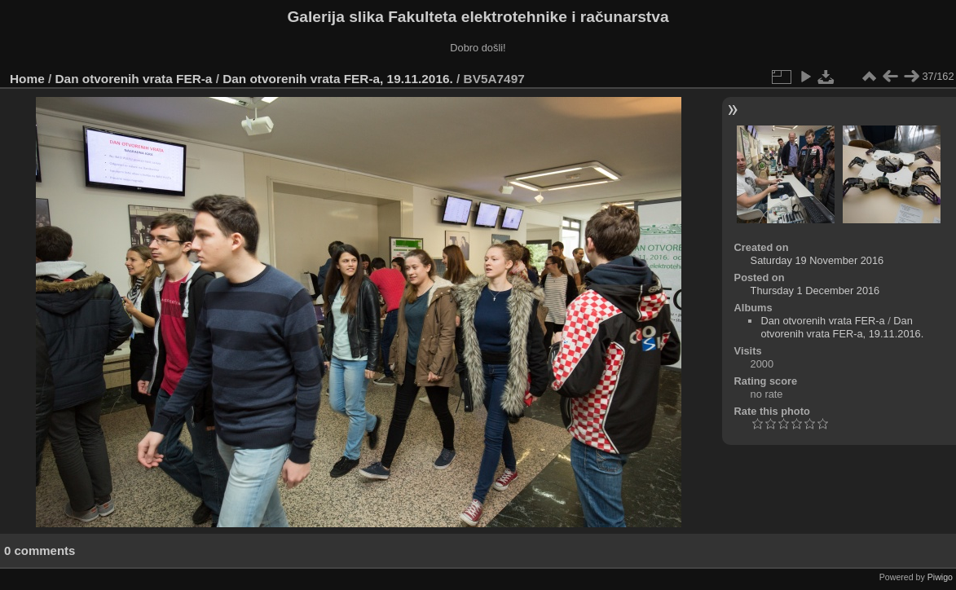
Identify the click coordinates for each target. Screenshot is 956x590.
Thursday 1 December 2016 (815, 290)
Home (27, 79)
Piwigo (940, 577)
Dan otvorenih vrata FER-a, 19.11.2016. (337, 79)
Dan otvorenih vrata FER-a (134, 79)
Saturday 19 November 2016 (817, 260)
